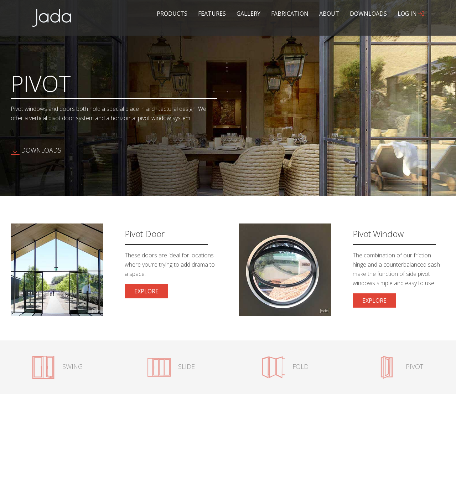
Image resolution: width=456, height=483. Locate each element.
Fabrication (290, 13)
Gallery (248, 13)
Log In (411, 13)
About (329, 13)
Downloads (368, 13)
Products (172, 13)
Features (212, 13)
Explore (151, 292)
